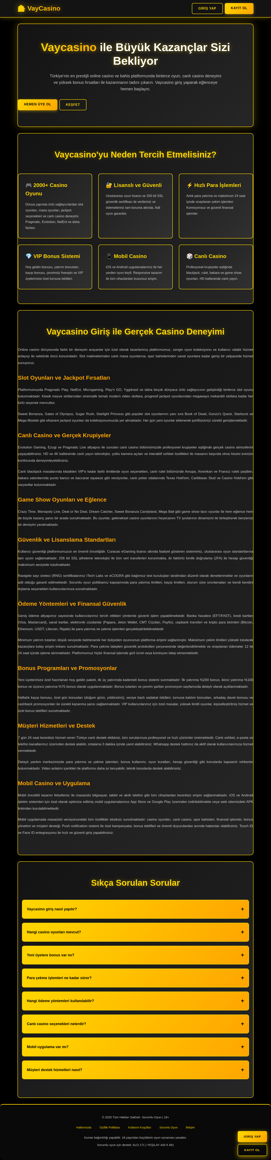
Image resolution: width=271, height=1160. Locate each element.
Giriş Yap (207, 8)
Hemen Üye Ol (37, 104)
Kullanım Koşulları (139, 1127)
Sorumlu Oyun (168, 1127)
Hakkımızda (83, 1127)
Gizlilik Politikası (109, 1127)
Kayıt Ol (239, 8)
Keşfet (73, 104)
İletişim (190, 1127)
